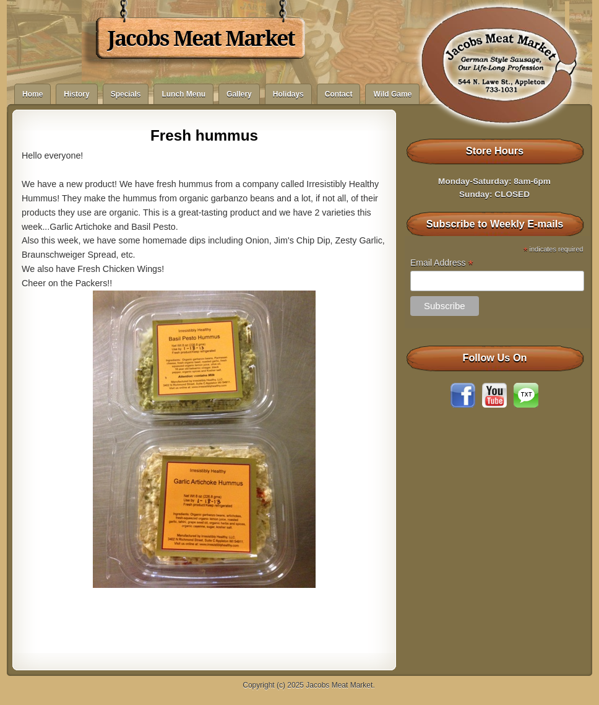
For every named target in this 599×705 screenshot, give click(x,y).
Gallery (239, 94)
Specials (126, 94)
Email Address (441, 263)
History (76, 94)
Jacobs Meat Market (201, 38)
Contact (339, 94)
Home (32, 94)
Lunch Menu (183, 94)
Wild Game (392, 94)
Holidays (288, 94)
